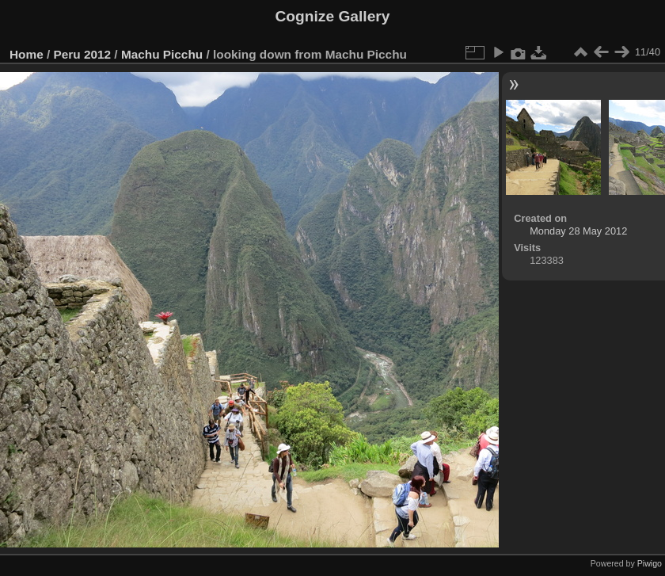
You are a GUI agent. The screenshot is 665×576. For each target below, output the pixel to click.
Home (27, 54)
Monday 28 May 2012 (578, 231)
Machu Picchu (162, 54)
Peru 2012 (83, 54)
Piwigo (649, 563)
